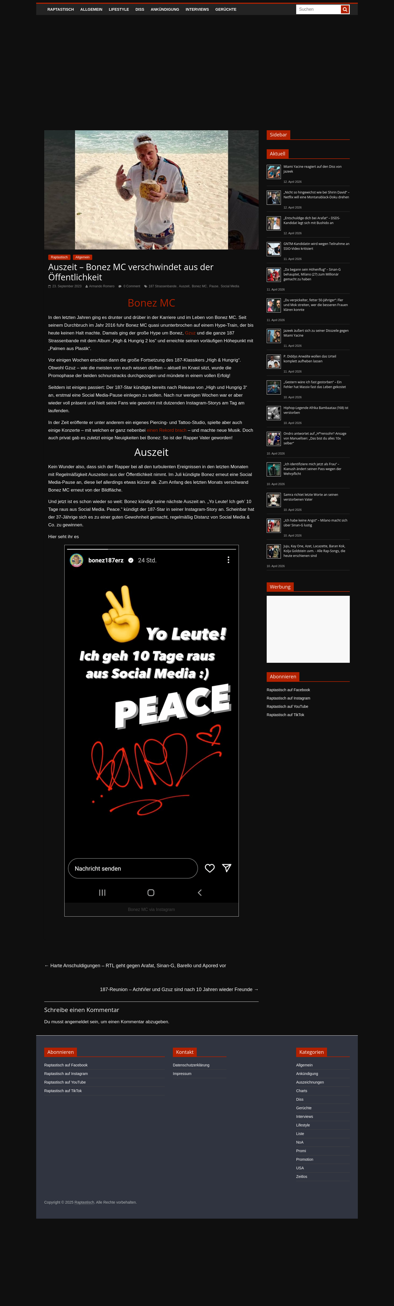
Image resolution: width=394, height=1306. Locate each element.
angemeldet (77, 1021)
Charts (301, 1091)
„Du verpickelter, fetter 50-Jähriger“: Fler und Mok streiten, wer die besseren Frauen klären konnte (316, 305)
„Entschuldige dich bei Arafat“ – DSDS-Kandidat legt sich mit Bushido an (312, 220)
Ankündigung (165, 9)
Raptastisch (60, 9)
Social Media (230, 286)
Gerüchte (226, 9)
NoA (299, 1142)
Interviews (197, 9)
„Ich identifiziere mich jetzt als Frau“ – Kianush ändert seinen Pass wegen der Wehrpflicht (312, 469)
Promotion (304, 1159)
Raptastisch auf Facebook (288, 690)
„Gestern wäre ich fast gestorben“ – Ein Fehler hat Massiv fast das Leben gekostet (315, 384)
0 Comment (129, 286)
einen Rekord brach (167, 430)
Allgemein (91, 9)
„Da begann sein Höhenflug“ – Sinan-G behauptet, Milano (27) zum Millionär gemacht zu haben (312, 274)
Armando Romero (102, 286)
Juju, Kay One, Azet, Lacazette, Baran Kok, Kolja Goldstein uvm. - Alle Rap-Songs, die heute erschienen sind (314, 551)
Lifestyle (119, 9)
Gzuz (190, 333)
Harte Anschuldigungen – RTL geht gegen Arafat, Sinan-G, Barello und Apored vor (135, 965)
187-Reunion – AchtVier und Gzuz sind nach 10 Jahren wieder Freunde (179, 989)
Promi (301, 1151)
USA (300, 1168)
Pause (213, 286)
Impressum (182, 1073)
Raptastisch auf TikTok (285, 715)
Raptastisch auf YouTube (287, 706)
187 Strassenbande (163, 286)
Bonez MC (199, 286)
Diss (139, 9)
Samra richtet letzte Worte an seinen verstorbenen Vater (311, 497)
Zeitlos (301, 1176)
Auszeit (184, 286)
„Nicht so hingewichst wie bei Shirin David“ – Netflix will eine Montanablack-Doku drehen (317, 194)
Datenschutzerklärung (191, 1065)
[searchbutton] (345, 9)
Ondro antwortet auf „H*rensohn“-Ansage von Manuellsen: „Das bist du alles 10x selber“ (315, 438)
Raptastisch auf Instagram (288, 698)
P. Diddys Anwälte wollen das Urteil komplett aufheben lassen (310, 358)
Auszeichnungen (310, 1082)
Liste (300, 1134)
